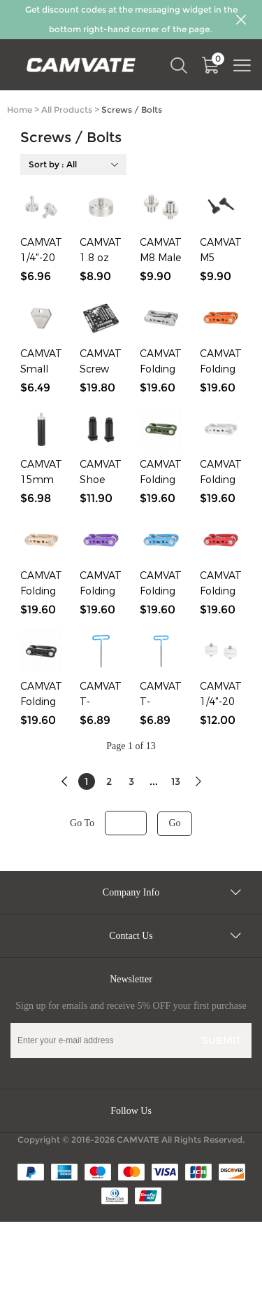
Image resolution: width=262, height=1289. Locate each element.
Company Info (131, 892)
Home (19, 109)
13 (175, 781)
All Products (66, 109)
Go (174, 823)
